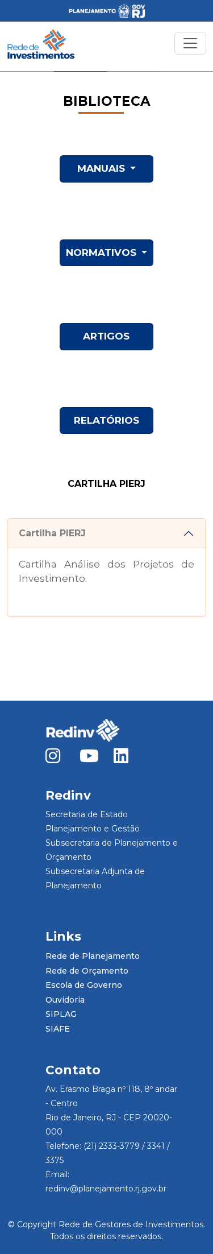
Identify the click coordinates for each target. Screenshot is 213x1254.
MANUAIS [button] (102, 168)
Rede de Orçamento (86, 971)
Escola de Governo (83, 985)
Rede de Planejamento (92, 956)
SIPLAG (61, 1014)
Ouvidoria (65, 1000)
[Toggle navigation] (190, 43)
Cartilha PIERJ (52, 533)
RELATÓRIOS (106, 420)
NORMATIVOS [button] (102, 252)
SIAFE (57, 1029)
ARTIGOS (106, 336)
